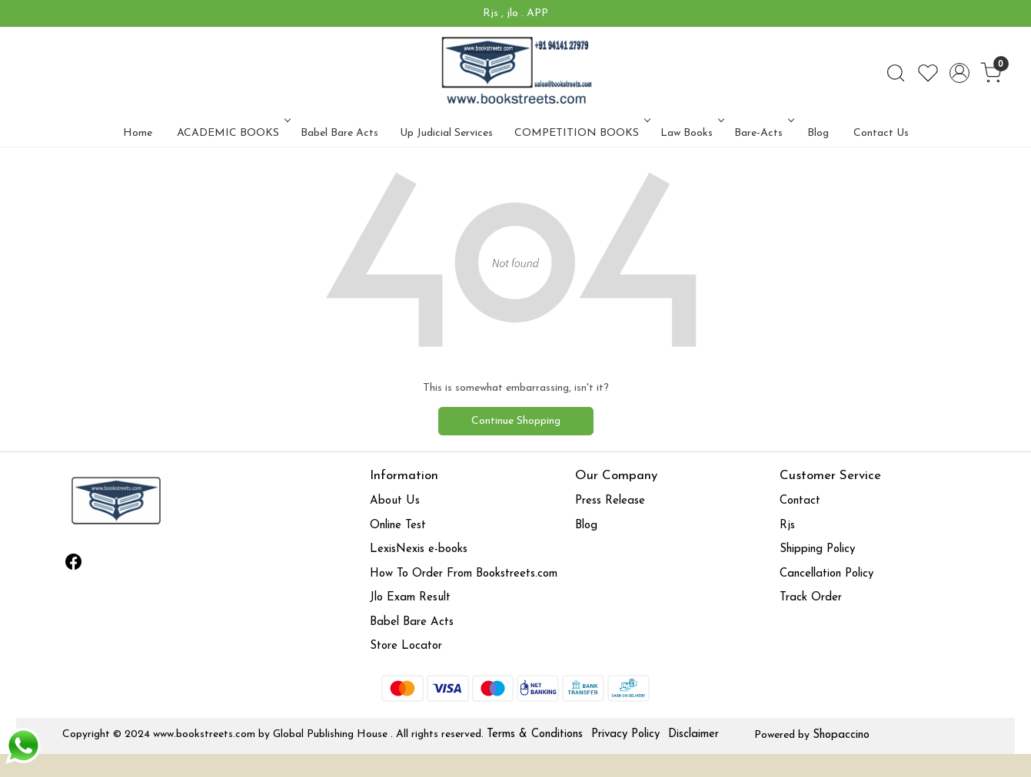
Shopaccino (841, 735)
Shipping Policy (817, 549)
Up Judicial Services (446, 133)
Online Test (398, 525)
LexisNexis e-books (418, 549)
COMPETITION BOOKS (580, 133)
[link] (896, 73)
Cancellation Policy (826, 574)
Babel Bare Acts (339, 133)
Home (137, 133)
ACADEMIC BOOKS (232, 133)
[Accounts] (959, 73)
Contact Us (881, 133)
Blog (818, 133)
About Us (395, 501)
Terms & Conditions (535, 734)
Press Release (610, 501)
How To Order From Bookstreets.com (463, 574)
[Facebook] (73, 565)
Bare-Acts (762, 133)
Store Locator (406, 646)
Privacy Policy (625, 734)
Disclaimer (693, 734)
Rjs (787, 525)
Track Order (811, 597)
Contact (800, 501)
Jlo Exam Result (410, 597)
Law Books (690, 133)
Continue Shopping (515, 421)
